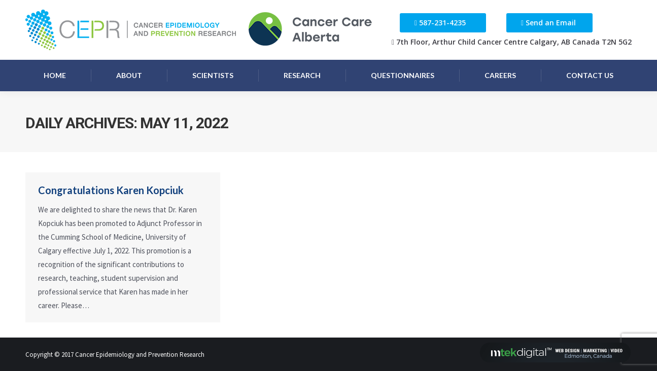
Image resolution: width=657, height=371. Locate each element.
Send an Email (551, 22)
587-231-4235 (442, 22)
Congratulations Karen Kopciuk (111, 190)
